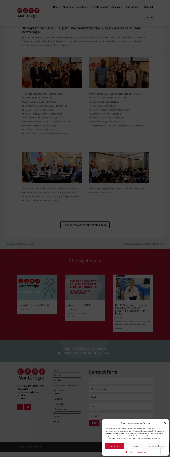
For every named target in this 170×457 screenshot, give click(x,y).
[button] (164, 423)
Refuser (135, 446)
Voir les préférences (156, 446)
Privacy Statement (140, 452)
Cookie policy (128, 452)
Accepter (114, 446)
